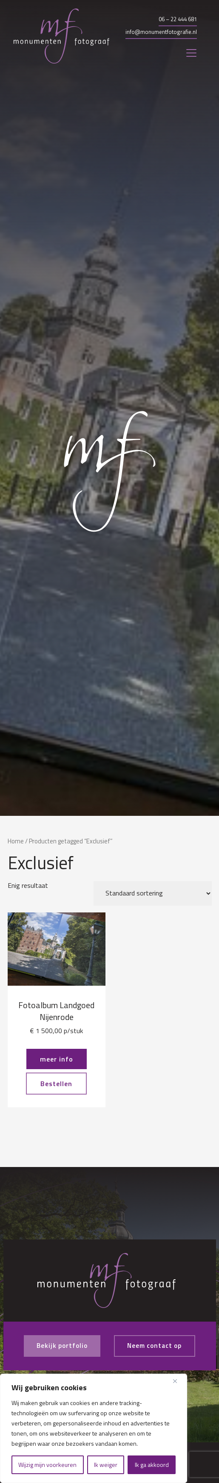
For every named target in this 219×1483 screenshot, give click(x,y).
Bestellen (56, 1083)
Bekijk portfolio (59, 1346)
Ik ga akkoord (152, 1464)
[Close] (178, 1381)
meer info (56, 1059)
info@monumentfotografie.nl (161, 32)
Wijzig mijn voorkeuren (47, 1464)
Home (16, 841)
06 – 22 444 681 (178, 19)
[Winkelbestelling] (153, 893)
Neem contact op (156, 1346)
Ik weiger (105, 1464)
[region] (93, 1428)
